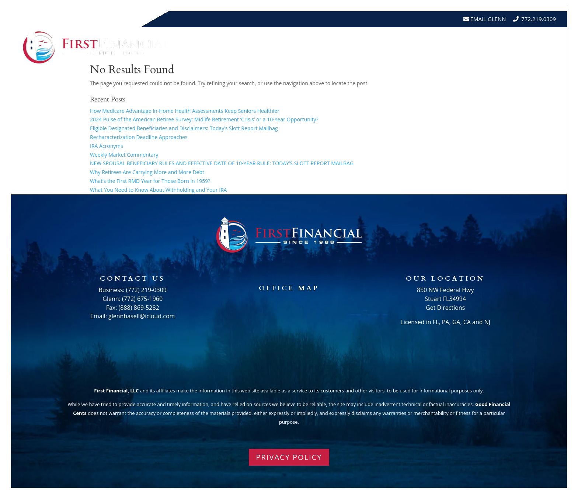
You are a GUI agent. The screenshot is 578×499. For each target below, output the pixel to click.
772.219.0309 (538, 18)
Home (290, 45)
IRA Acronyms (106, 145)
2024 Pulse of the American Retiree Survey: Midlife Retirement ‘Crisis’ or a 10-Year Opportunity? (204, 119)
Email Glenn (487, 18)
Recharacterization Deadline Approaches (139, 137)
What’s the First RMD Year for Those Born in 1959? (150, 180)
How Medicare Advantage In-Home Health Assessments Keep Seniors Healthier (184, 110)
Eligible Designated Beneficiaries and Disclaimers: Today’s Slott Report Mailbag (184, 128)
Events (468, 45)
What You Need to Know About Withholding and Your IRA (158, 189)
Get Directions (445, 308)
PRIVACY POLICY (289, 457)
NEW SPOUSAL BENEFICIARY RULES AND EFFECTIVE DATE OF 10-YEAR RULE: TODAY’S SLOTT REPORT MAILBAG (222, 163)
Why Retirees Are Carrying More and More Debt (147, 172)
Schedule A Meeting (522, 45)
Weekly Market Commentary (124, 154)
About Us (323, 45)
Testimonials (427, 45)
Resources (372, 45)
